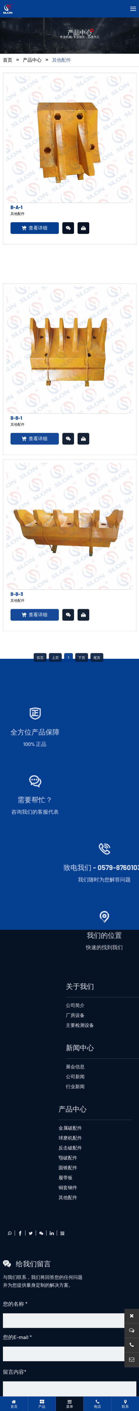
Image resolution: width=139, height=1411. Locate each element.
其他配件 (61, 61)
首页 (7, 61)
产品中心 (32, 61)
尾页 (96, 1188)
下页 (81, 1188)
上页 (55, 1188)
